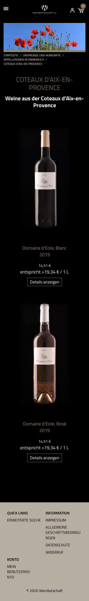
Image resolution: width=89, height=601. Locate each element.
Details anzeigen (44, 282)
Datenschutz (58, 545)
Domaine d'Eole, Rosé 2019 (44, 427)
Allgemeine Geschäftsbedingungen (63, 532)
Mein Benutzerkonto (18, 572)
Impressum (56, 520)
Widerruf (54, 552)
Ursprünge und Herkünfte (42, 55)
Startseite (11, 55)
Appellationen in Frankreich (24, 59)
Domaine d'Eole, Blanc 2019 (44, 251)
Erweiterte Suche (24, 520)
